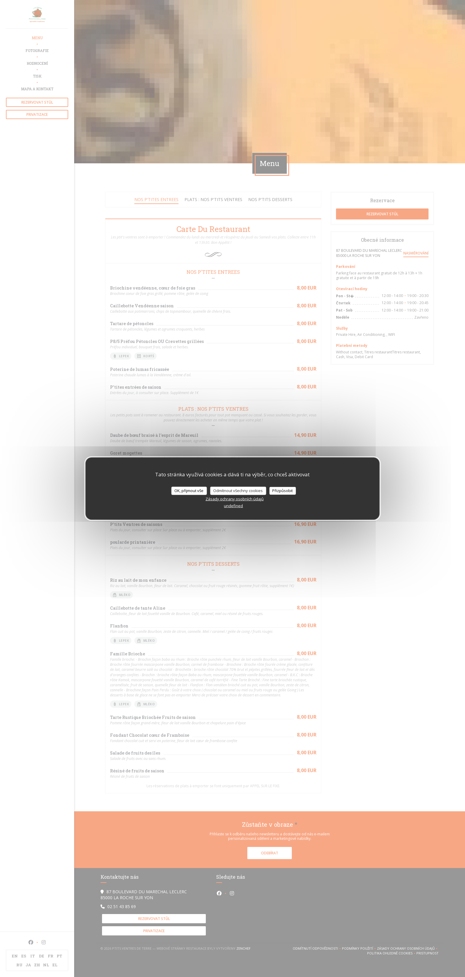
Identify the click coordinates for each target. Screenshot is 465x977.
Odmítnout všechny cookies (238, 490)
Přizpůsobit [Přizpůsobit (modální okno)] (282, 490)
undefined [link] (233, 505)
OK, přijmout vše (188, 490)
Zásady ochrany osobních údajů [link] (235, 498)
